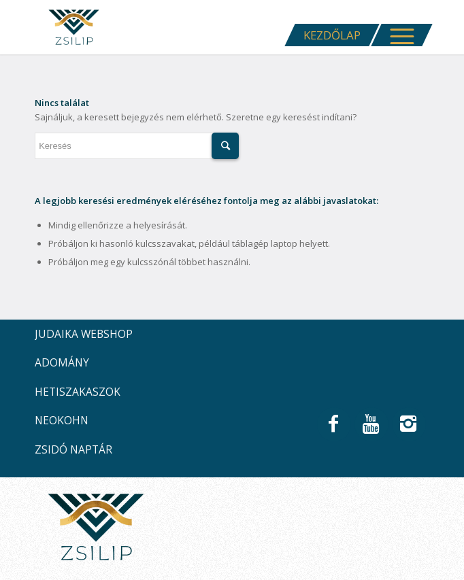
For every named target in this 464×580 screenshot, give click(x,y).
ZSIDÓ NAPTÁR (73, 449)
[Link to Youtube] (371, 430)
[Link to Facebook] (333, 430)
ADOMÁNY (62, 362)
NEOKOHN (61, 420)
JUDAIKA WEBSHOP (84, 333)
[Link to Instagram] (408, 430)
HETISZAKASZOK (77, 391)
